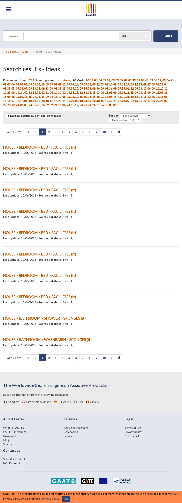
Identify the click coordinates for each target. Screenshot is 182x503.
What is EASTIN (13, 427)
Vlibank (92, 402)
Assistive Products (76, 427)
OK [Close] (66, 498)
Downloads (10, 436)
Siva (78, 402)
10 (104, 132)
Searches (12, 51)
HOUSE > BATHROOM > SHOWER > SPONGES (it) (44, 318)
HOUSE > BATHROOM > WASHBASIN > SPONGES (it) (47, 339)
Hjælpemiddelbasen (36, 402)
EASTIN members (14, 432)
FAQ (6, 440)
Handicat (12, 402)
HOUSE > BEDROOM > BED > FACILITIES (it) (39, 147)
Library (26, 51)
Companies (71, 432)
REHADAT (62, 402)
